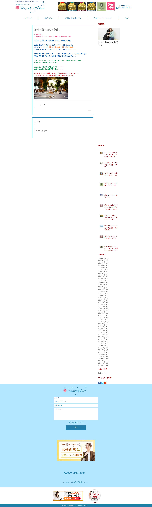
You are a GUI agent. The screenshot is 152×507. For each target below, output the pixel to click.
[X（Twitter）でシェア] (40, 104)
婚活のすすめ (102, 373)
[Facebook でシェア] (35, 104)
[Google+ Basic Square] (105, 383)
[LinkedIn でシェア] (45, 104)
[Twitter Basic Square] (102, 383)
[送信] (76, 427)
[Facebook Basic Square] (99, 383)
